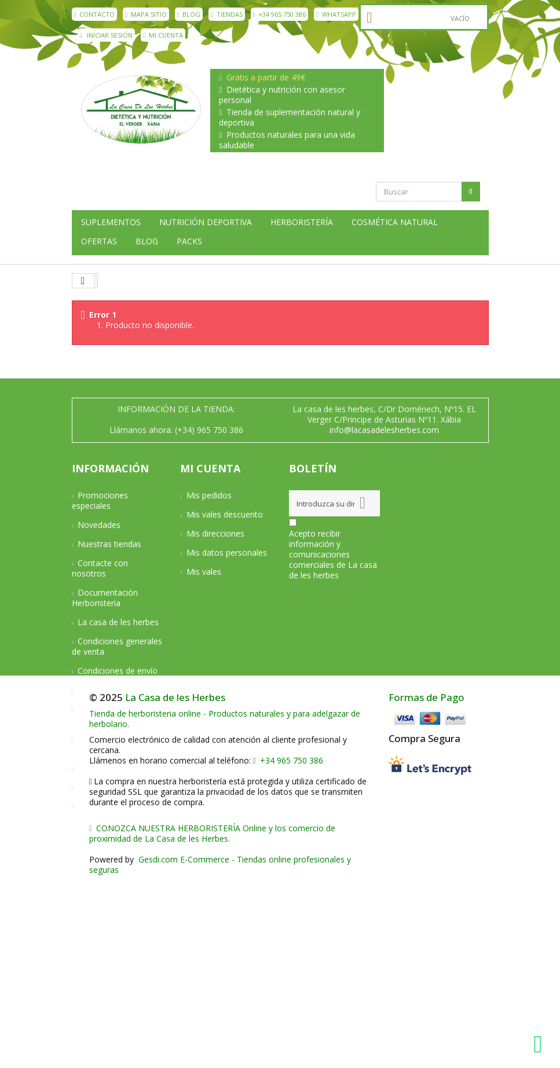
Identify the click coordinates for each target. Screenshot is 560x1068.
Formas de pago (109, 689)
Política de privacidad (117, 767)
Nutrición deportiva (205, 222)
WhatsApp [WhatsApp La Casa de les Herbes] (336, 14)
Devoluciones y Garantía (104, 714)
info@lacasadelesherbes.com (384, 429)
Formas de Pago (426, 884)
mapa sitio (146, 14)
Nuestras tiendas (109, 543)
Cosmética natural (395, 222)
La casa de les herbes (118, 621)
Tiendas (227, 14)
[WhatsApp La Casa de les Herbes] (540, 1044)
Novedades (99, 524)
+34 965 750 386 (279, 14)
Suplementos (111, 222)
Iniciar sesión (106, 35)
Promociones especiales (100, 500)
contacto (94, 14)
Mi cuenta (163, 35)
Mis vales (203, 571)
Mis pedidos (209, 495)
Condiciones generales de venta (117, 646)
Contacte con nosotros (100, 568)
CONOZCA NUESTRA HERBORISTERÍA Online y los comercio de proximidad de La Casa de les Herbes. (212, 1021)
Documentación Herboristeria (105, 597)
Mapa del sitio (104, 806)
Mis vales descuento (224, 514)
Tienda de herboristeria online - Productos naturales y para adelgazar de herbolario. (224, 906)
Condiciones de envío (118, 670)
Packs (189, 241)
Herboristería (301, 222)
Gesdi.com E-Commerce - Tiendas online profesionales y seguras (220, 1052)
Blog (189, 14)
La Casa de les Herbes (175, 884)
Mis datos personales (226, 552)
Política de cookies (113, 786)
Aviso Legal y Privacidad (99, 743)
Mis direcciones (215, 533)
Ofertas (99, 241)
